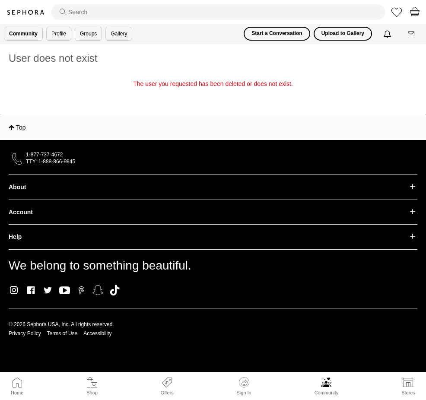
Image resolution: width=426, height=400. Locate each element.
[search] (218, 12)
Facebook (30, 290)
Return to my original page (213, 95)
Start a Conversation (276, 33)
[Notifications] (388, 33)
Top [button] (21, 127)
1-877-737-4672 (44, 155)
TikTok (114, 290)
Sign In (243, 386)
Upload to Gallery (342, 33)
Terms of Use (62, 333)
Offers (167, 392)
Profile (58, 34)
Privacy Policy (25, 333)
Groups (88, 34)
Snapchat (97, 290)
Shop (92, 392)
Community (327, 392)
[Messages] (411, 33)
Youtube (64, 290)
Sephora (25, 12)
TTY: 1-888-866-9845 (50, 162)
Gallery (119, 34)
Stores (408, 392)
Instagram (14, 290)
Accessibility (97, 333)
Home (17, 392)
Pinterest (81, 290)
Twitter (47, 290)
